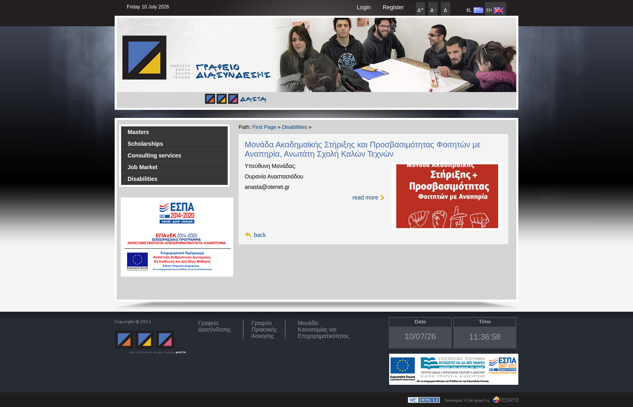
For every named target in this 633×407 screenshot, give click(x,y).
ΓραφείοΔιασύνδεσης (214, 326)
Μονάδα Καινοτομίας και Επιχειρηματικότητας (323, 329)
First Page (264, 127)
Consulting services (154, 155)
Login (364, 7)
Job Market (142, 167)
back (260, 235)
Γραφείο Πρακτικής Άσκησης (264, 329)
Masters (138, 132)
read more (365, 197)
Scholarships (145, 144)
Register (393, 7)
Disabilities (142, 179)
